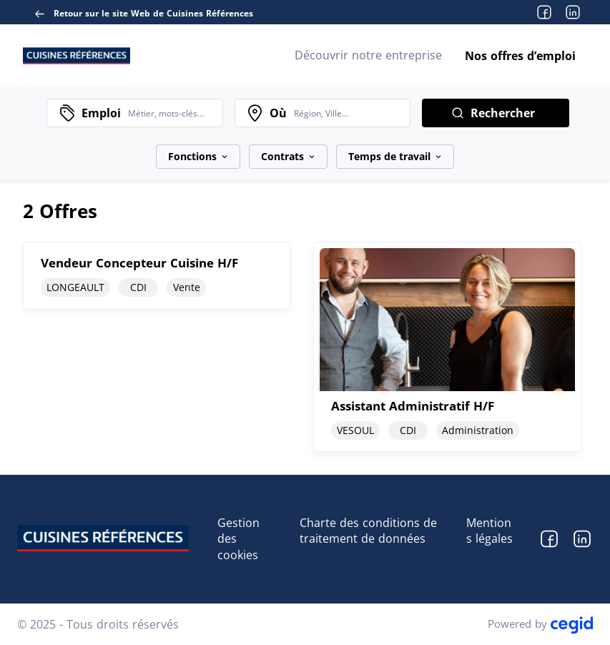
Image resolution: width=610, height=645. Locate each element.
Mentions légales (489, 531)
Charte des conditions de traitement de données (368, 531)
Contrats (288, 156)
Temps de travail (395, 156)
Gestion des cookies (238, 539)
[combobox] (171, 113)
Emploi (101, 113)
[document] (156, 346)
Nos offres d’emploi (520, 56)
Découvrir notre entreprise (368, 55)
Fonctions (198, 156)
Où (278, 113)
